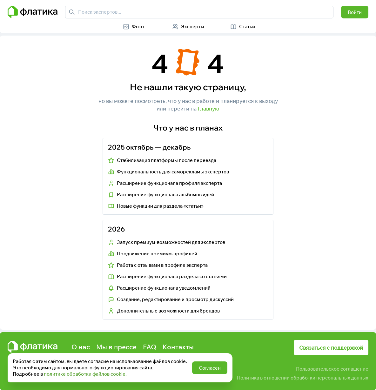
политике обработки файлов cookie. (85, 374)
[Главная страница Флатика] (32, 12)
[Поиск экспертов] (72, 12)
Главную (208, 108)
